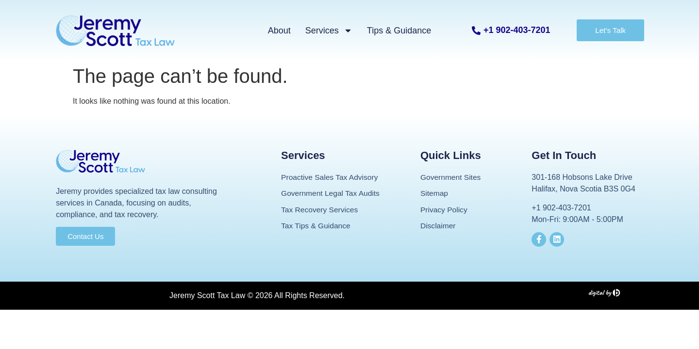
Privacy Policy (444, 210)
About (279, 30)
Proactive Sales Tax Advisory (331, 177)
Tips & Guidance (399, 30)
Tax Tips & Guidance (316, 226)
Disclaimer (438, 226)
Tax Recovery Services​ (320, 210)
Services (328, 30)
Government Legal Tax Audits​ (332, 194)
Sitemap (434, 194)
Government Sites (451, 177)
